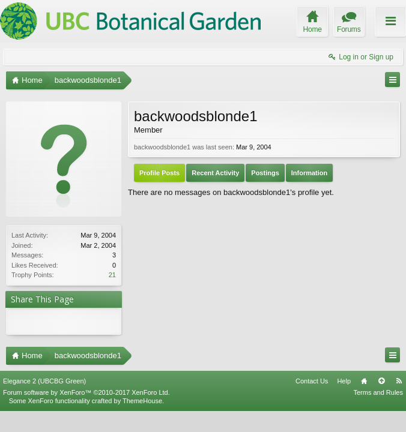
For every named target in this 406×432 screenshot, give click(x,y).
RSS (399, 381)
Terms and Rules (378, 392)
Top (381, 381)
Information (309, 172)
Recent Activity (215, 172)
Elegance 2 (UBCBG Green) (44, 381)
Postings (265, 172)
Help (344, 381)
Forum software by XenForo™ (86, 392)
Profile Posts (159, 172)
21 (112, 274)
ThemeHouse (142, 400)
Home (364, 381)
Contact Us (311, 381)
